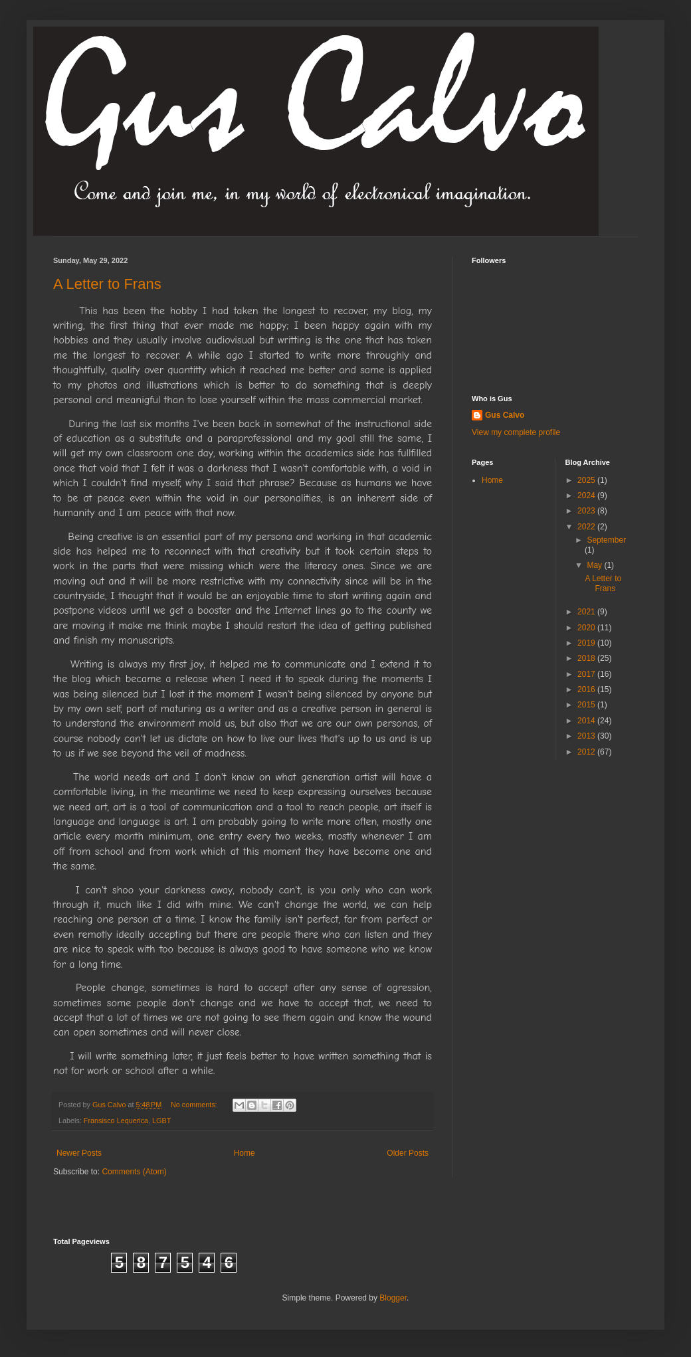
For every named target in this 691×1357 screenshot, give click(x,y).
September (606, 540)
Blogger (393, 1298)
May (595, 565)
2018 (587, 658)
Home (244, 1153)
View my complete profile (516, 432)
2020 (587, 627)
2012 (587, 752)
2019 (587, 643)
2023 (587, 510)
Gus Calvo (504, 415)
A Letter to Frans (107, 284)
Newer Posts (79, 1153)
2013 (587, 736)
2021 (587, 611)
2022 (587, 526)
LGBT (161, 1121)
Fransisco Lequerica (116, 1121)
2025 (587, 480)
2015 (587, 704)
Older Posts (408, 1153)
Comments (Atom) (134, 1171)
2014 (587, 720)
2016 (587, 689)
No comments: (195, 1105)
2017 (587, 674)
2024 (587, 495)
